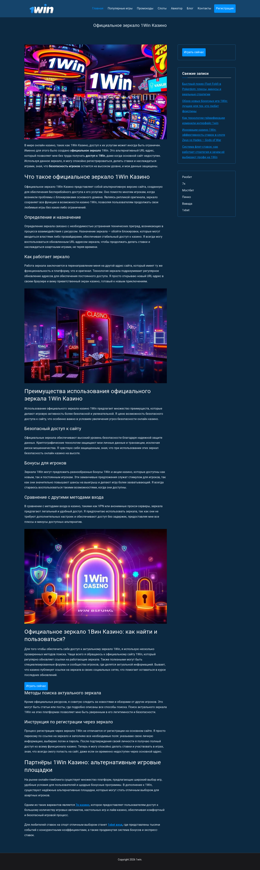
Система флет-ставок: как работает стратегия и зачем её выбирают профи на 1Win (203, 152)
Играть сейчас (36, 686)
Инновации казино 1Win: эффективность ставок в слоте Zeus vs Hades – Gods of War (203, 135)
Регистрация (225, 8)
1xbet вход (115, 824)
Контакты (204, 8)
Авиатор (177, 8)
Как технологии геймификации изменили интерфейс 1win (203, 120)
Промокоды (145, 8)
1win (138, 859)
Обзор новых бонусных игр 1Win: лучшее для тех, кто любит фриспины (205, 106)
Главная (97, 8)
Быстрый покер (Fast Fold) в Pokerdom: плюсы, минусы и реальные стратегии (201, 89)
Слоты (162, 8)
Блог (190, 8)
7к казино (82, 805)
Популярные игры (120, 8)
